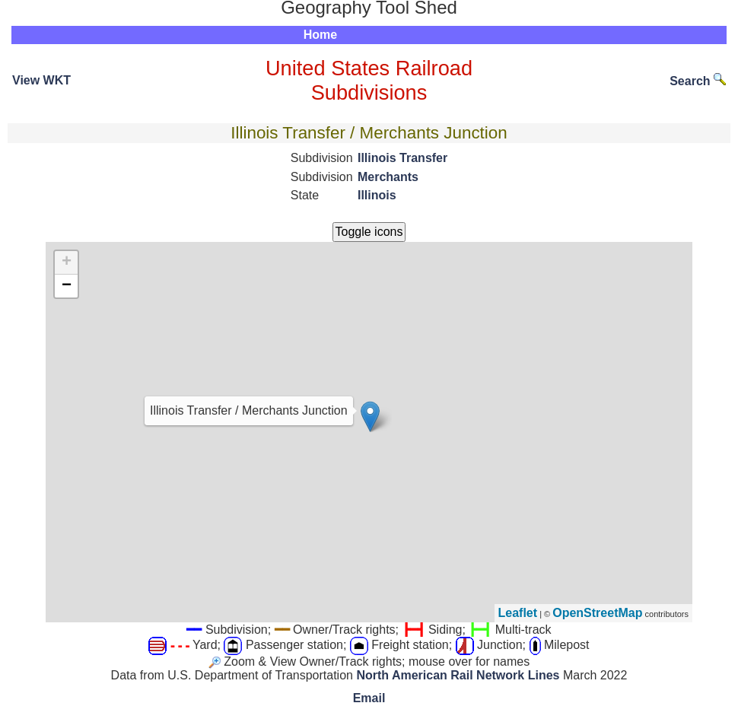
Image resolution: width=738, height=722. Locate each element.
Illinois (377, 195)
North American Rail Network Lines (457, 675)
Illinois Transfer (402, 157)
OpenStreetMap (597, 612)
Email (369, 698)
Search (698, 81)
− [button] (67, 286)
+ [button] (67, 262)
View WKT (41, 80)
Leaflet (518, 612)
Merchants (388, 176)
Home (320, 34)
